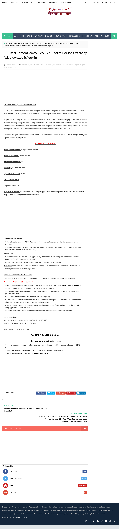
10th (37, 65)
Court (88, 36)
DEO (14, 41)
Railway (39, 36)
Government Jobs (59, 65)
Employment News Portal (38, 365)
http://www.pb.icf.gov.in (14, 297)
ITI (32, 2)
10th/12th (14, 2)
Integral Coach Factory (16, 68)
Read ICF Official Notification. (41, 347)
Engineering (41, 2)
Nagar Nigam (76, 36)
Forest (98, 36)
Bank (29, 36)
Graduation (53, 2)
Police (48, 36)
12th (41, 65)
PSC (22, 36)
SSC (16, 36)
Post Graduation (67, 2)
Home (4, 2)
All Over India (48, 65)
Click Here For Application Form (41, 353)
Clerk (6, 41)
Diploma (25, 2)
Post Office (61, 36)
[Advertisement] (59, 25)
